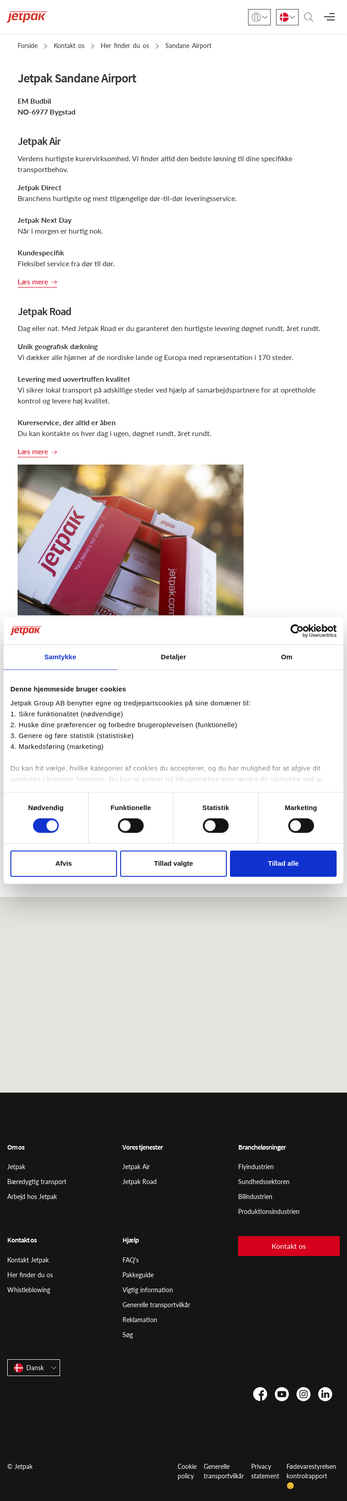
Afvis (63, 863)
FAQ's (130, 1260)
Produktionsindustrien (269, 1211)
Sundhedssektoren (264, 1181)
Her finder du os (30, 1275)
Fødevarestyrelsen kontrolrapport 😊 (311, 1476)
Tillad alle (283, 863)
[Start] (27, 17)
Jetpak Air (136, 1166)
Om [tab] (286, 657)
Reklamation (139, 1320)
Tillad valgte (173, 863)
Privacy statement (265, 1471)
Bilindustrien (255, 1196)
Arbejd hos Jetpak (32, 1196)
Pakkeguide (138, 1275)
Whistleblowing (28, 1290)
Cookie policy (187, 1471)
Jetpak (16, 1166)
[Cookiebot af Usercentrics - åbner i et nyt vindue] (297, 631)
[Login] (259, 17)
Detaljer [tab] (173, 657)
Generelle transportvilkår (156, 1305)
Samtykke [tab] (60, 657)
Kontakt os (289, 1246)
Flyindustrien (256, 1166)
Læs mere (33, 281)
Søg (127, 1334)
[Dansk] (287, 17)
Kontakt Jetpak (28, 1260)
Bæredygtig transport (36, 1181)
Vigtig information (147, 1290)
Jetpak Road (139, 1181)
